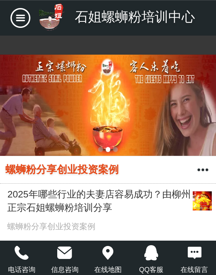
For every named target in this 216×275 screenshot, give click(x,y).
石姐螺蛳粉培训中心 (135, 16)
